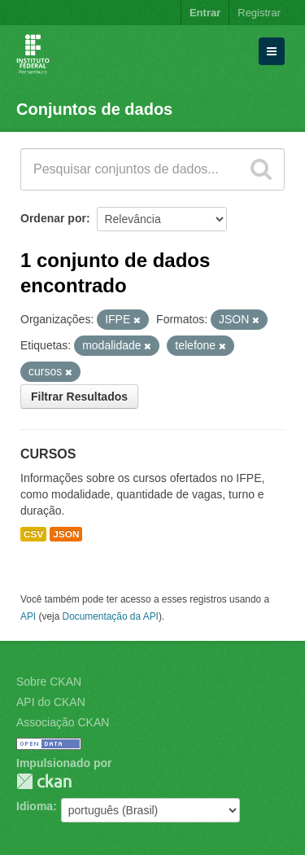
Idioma (34, 806)
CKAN (44, 781)
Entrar (205, 13)
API (28, 616)
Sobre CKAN (48, 681)
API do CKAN (50, 701)
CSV (33, 534)
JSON (66, 534)
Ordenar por (53, 218)
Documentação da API (111, 616)
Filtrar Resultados (79, 396)
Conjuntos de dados (94, 109)
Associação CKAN (62, 722)
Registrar (259, 13)
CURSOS (48, 454)
